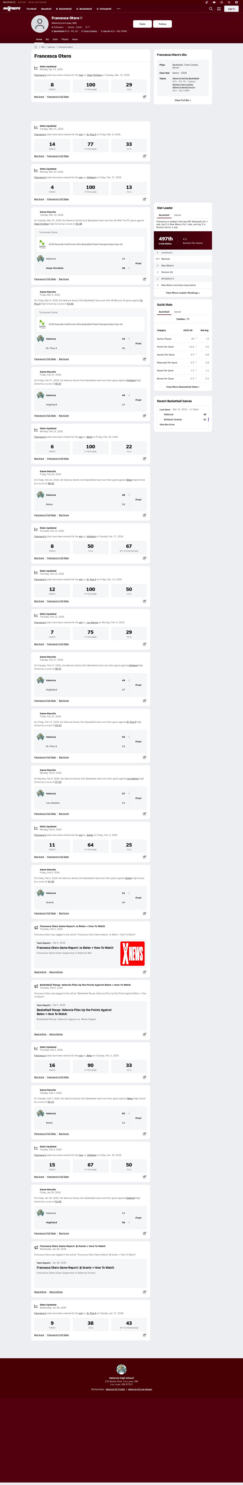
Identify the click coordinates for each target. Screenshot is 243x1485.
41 (123, 893)
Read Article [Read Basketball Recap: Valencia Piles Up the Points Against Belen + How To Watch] (40, 1034)
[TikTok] (206, 2)
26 (123, 504)
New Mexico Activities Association (178, 285)
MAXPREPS (9, 2)
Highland (91, 177)
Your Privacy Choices (167, 1441)
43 (123, 338)
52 (123, 1213)
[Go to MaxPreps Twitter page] (132, 1428)
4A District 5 (167, 278)
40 (123, 348)
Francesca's (40, 75)
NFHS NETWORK (38, 2)
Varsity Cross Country (182, 84)
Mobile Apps (69, 1441)
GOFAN (22, 2)
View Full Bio (183, 100)
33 (123, 746)
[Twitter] (229, 2)
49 (123, 395)
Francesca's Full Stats (58, 96)
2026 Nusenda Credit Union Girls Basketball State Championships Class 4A (81, 244)
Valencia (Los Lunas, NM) (64, 22)
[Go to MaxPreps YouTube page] (110, 1428)
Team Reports (43, 942)
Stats (55, 39)
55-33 (58, 725)
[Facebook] (236, 2)
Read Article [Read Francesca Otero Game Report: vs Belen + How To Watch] (40, 972)
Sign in (231, 8)
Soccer (177, 214)
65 (123, 1113)
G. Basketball (84, 8)
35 (123, 258)
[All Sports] (119, 9)
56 (123, 1222)
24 (123, 802)
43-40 (70, 303)
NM (42, 47)
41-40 (51, 881)
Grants (90, 835)
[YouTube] (214, 2)
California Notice (141, 1441)
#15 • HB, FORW (114, 31)
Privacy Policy (102, 1441)
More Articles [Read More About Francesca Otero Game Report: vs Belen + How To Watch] (56, 972)
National (165, 258)
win (81, 134)
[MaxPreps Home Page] (35, 46)
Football (32, 8)
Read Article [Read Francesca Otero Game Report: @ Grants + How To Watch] (40, 1291)
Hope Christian (94, 75)
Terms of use (120, 1441)
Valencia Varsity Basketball (185, 78)
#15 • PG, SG (65, 31)
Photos (65, 39)
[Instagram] (221, 2)
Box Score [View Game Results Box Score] (64, 279)
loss (81, 75)
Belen (89, 436)
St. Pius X (91, 134)
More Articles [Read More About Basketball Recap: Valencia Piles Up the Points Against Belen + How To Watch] (56, 1034)
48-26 (51, 483)
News (75, 39)
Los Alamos (92, 622)
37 (123, 404)
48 (123, 268)
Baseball (46, 8)
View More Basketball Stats (183, 386)
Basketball (164, 214)
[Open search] (211, 9)
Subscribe (85, 1441)
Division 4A (167, 271)
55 (123, 737)
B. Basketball (64, 8)
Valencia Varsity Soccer (183, 87)
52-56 (58, 1201)
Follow (162, 24)
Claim (142, 24)
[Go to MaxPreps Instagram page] (121, 1428)
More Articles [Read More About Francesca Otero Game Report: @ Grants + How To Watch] (56, 1291)
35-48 (79, 223)
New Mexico (167, 265)
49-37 (58, 383)
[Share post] (144, 96)
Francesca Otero (67, 17)
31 (123, 1122)
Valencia (51, 47)
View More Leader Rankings (183, 292)
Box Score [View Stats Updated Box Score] (39, 96)
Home (39, 39)
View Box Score (167, 424)
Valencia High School (121, 1372)
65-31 (51, 1101)
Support (188, 1441)
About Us (54, 1441)
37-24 (58, 782)
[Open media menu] (219, 9)
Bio (47, 39)
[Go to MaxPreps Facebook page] (143, 1428)
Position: (181, 319)
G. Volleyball (104, 8)
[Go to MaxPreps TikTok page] (99, 1428)
